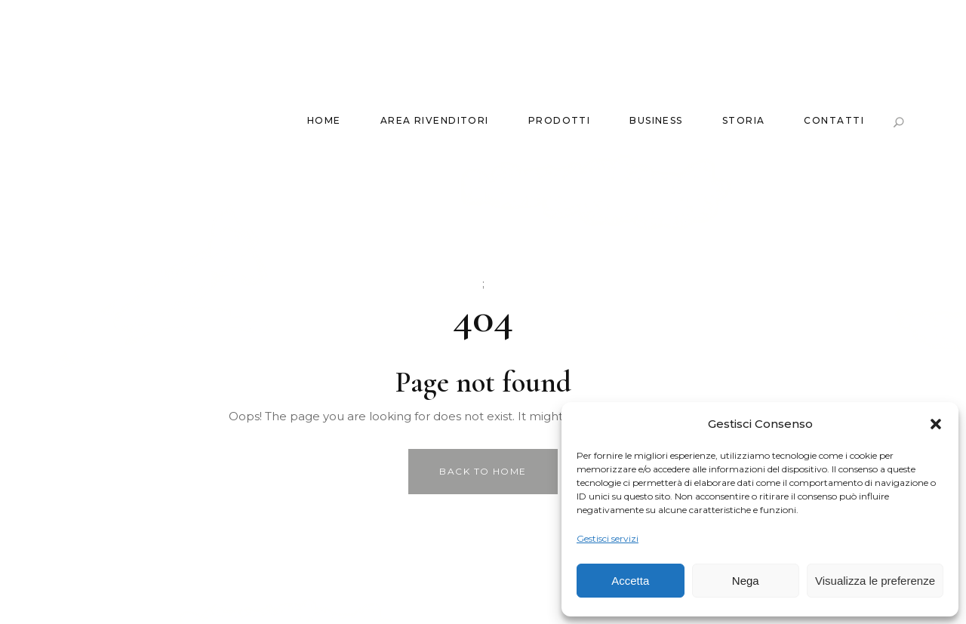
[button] (935, 424)
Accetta (630, 580)
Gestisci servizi (607, 538)
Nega (745, 580)
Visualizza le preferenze (875, 580)
